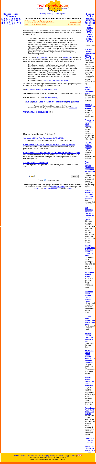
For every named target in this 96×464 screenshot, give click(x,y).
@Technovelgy (51, 97)
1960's (89, 30)
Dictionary (49, 14)
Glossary (37, 188)
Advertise (72, 456)
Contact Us (59, 456)
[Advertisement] (11, 66)
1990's (90, 37)
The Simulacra (41, 58)
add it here (73, 108)
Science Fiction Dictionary (10, 15)
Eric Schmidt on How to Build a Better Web (41, 89)
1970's (90, 32)
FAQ (66, 456)
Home (42, 14)
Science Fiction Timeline (90, 16)
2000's (89, 39)
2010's (90, 41)
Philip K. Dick (67, 58)
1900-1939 (90, 23)
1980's (89, 34)
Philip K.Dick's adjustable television (55, 80)
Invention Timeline (50, 188)
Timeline (58, 14)
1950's (90, 28)
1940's (89, 25)
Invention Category (58, 187)
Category (45, 456)
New (63, 14)
